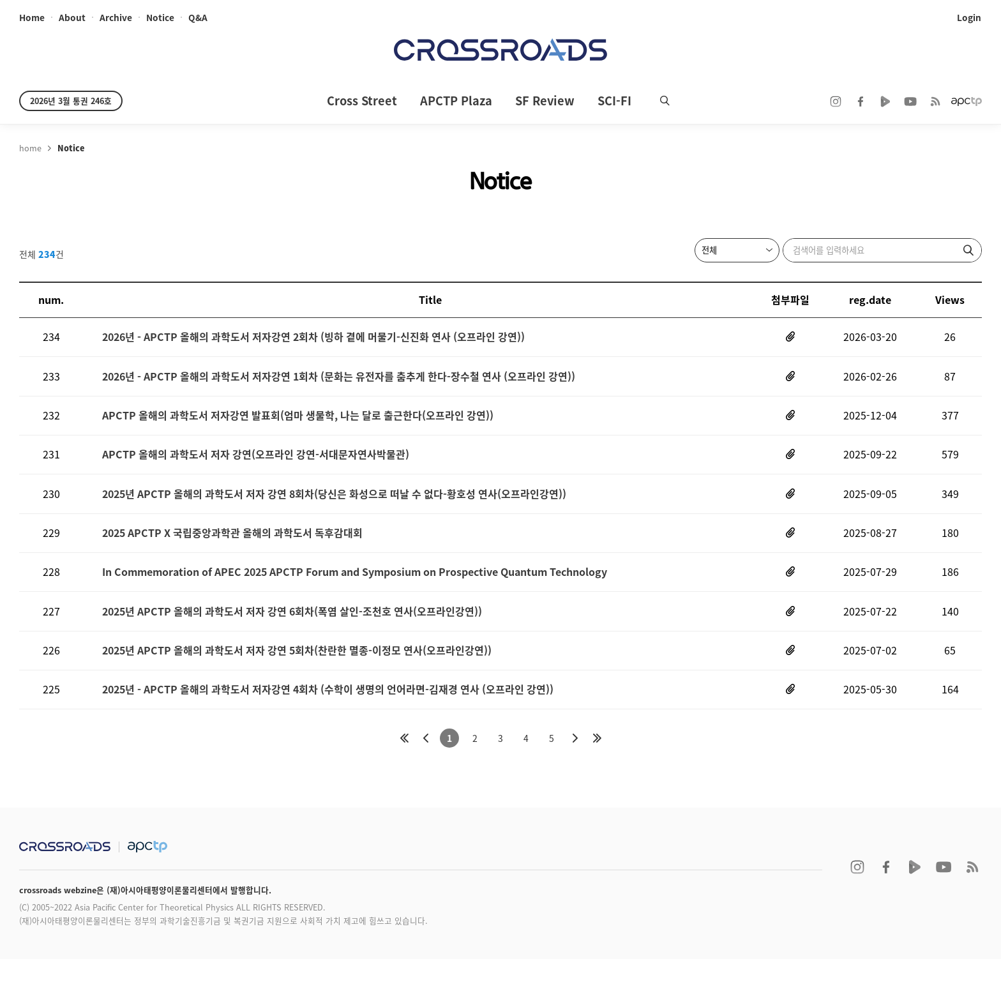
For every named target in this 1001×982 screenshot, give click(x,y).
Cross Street (362, 100)
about (72, 17)
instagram (835, 101)
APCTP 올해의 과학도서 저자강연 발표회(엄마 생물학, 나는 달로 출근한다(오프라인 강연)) (297, 421)
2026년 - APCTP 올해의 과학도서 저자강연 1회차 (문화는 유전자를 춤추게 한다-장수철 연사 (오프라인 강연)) (338, 380)
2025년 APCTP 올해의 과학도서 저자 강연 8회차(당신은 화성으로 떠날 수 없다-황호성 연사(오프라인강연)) (334, 504)
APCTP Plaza (456, 100)
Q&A (197, 17)
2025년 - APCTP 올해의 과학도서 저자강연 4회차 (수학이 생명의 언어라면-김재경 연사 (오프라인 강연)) (327, 711)
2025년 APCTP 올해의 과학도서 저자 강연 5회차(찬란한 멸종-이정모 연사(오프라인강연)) (297, 670)
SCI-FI (614, 100)
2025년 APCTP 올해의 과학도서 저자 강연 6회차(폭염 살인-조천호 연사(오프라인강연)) (292, 628)
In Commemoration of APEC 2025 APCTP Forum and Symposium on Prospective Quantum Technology (354, 587)
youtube (910, 101)
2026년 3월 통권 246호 (71, 100)
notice (160, 17)
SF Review (545, 100)
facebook (860, 101)
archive (116, 17)
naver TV (885, 101)
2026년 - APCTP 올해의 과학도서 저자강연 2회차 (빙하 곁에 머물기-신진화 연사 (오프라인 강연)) (313, 338)
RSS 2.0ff (935, 101)
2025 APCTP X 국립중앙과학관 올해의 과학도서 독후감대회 (232, 545)
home (32, 17)
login (970, 17)
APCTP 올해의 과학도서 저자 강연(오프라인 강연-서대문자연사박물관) (255, 463)
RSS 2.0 (972, 890)
